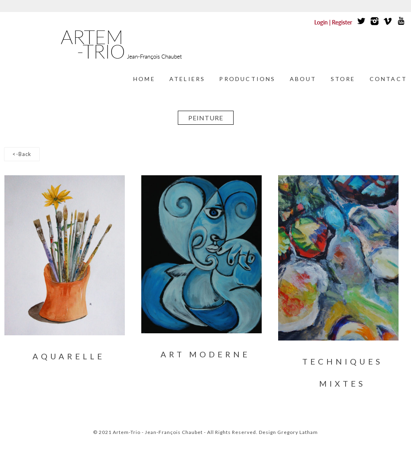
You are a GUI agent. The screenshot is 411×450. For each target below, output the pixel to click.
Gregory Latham (297, 432)
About (303, 78)
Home (144, 78)
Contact (388, 78)
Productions (247, 78)
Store (343, 78)
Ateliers (187, 78)
